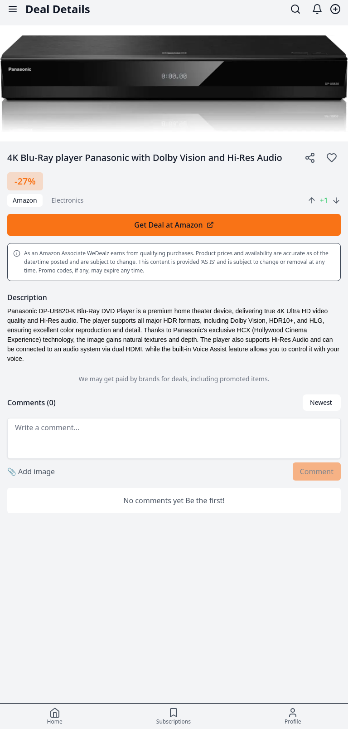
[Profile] (293, 716)
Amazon (25, 200)
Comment (317, 471)
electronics (68, 200)
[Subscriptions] (173, 716)
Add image (31, 471)
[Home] (55, 716)
